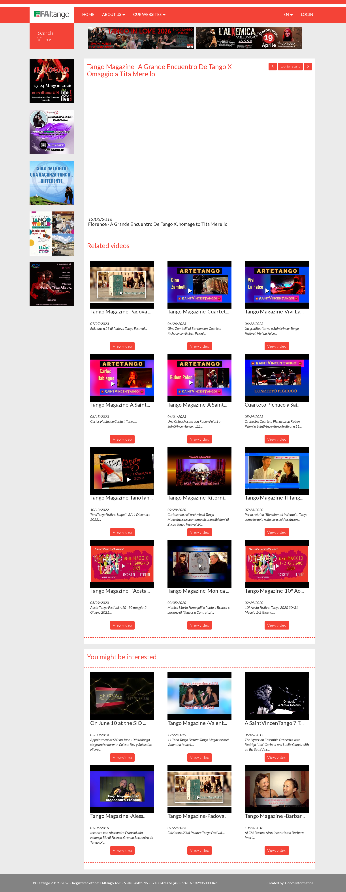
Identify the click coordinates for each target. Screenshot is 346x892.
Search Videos (45, 35)
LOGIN (307, 14)
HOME (90, 14)
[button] (122, 285)
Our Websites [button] (149, 14)
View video (122, 346)
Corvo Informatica (299, 883)
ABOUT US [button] (113, 14)
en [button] (288, 14)
